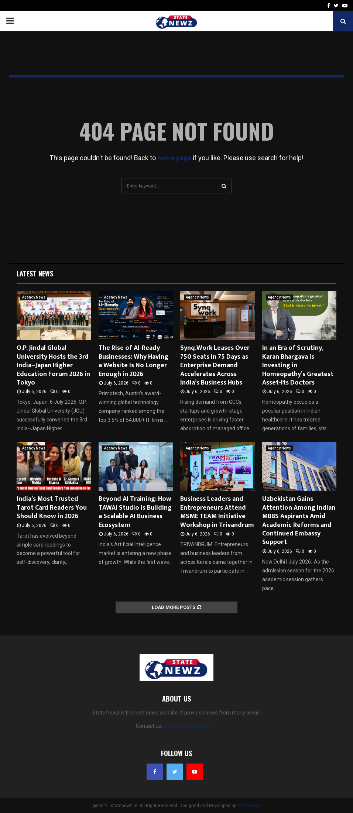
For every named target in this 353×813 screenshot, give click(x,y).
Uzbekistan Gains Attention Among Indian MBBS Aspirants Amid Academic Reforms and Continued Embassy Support (298, 520)
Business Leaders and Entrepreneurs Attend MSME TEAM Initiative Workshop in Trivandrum (217, 511)
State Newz (248, 805)
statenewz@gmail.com (190, 726)
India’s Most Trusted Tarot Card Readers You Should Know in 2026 (52, 507)
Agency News (33, 297)
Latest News (35, 273)
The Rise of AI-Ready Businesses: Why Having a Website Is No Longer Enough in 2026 (133, 360)
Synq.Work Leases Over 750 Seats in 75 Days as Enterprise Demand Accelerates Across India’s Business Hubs (215, 365)
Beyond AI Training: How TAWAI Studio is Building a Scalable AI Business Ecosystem (135, 511)
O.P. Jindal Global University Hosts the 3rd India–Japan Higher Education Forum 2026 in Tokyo (53, 365)
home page (174, 158)
